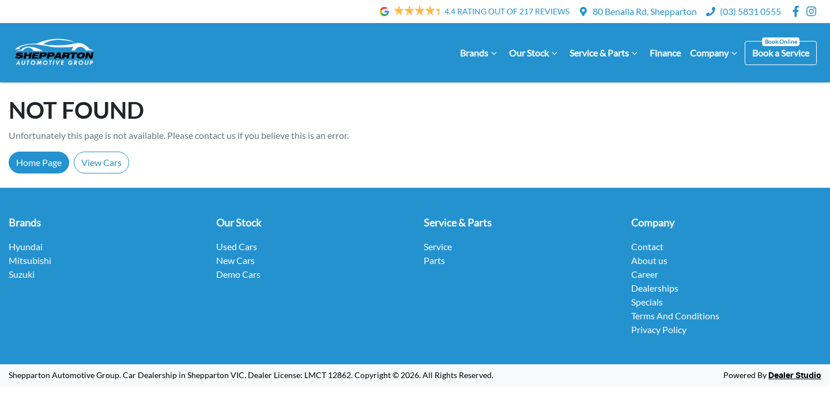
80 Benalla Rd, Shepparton (645, 11)
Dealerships (654, 287)
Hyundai (26, 246)
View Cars (101, 162)
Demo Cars (238, 274)
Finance (665, 52)
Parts (434, 260)
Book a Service (780, 52)
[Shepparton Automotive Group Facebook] (798, 11)
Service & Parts (604, 53)
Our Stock (534, 53)
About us (649, 260)
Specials (647, 301)
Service (438, 246)
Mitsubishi (30, 260)
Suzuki (22, 274)
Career (644, 274)
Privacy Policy (658, 329)
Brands (480, 53)
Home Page (39, 162)
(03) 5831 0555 (750, 11)
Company (715, 53)
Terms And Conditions (675, 315)
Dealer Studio (794, 376)
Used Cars (236, 246)
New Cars (235, 260)
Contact (647, 246)
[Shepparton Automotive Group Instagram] (813, 11)
